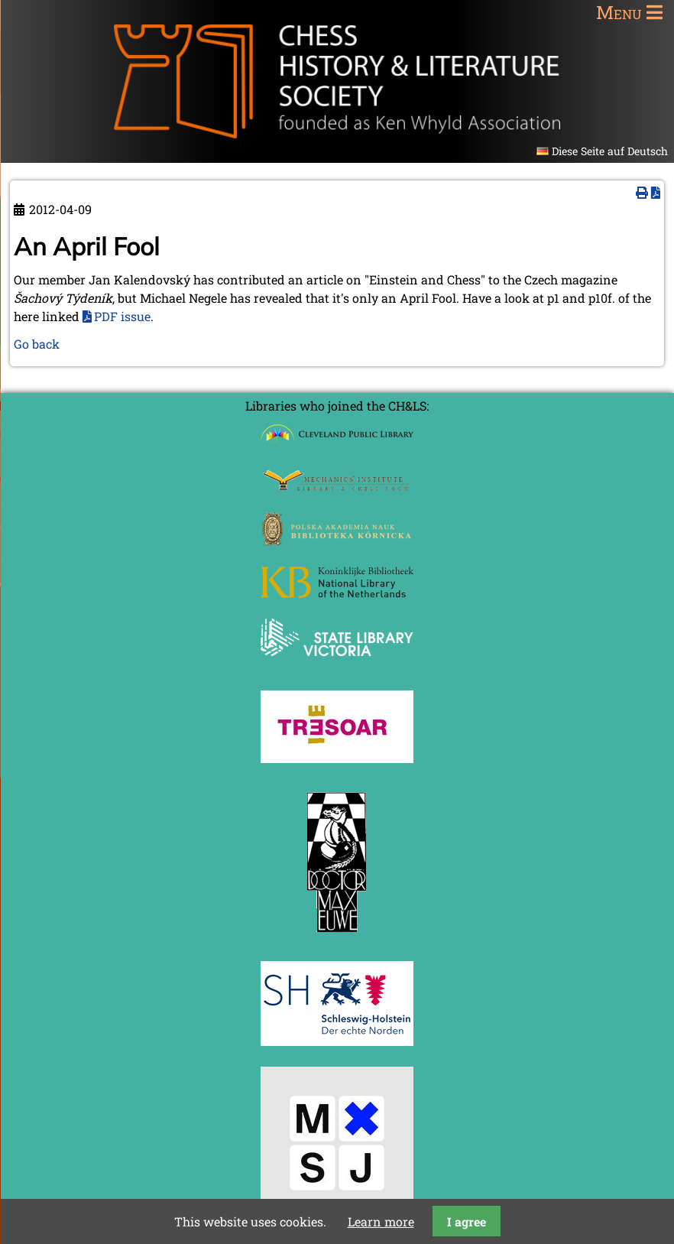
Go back (37, 344)
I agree (466, 1221)
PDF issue (122, 316)
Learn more (381, 1221)
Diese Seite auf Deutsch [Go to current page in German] (610, 151)
